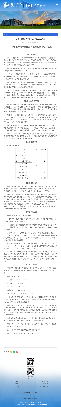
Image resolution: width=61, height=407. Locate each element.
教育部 (16, 384)
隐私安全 (21, 402)
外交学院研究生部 (44, 386)
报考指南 (50, 30)
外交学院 (17, 386)
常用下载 (39, 402)
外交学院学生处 (44, 381)
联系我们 (33, 402)
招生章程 (56, 30)
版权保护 (27, 402)
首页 (45, 30)
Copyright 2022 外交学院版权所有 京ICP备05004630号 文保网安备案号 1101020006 (30, 404)
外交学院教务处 (44, 384)
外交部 (16, 381)
